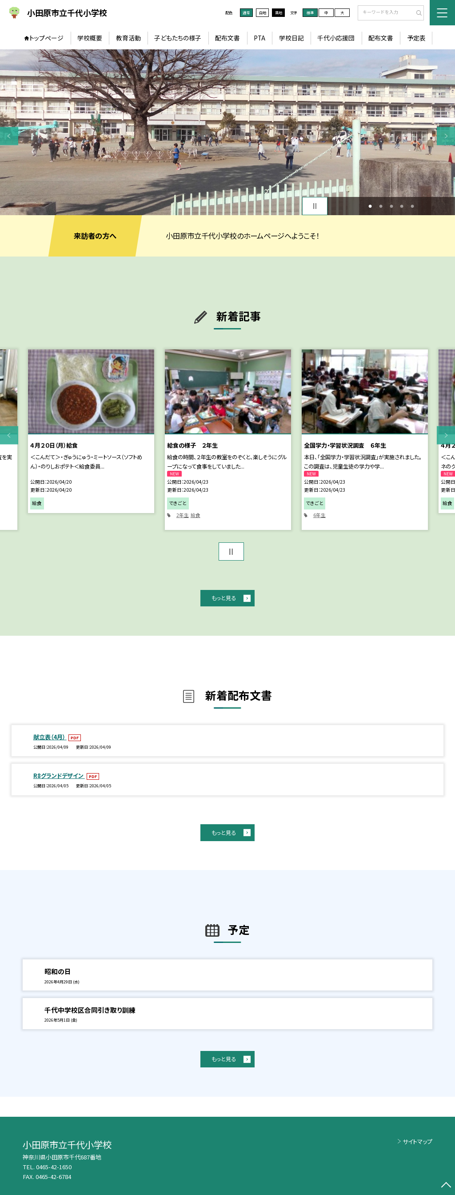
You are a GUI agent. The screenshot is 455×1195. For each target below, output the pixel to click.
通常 (246, 12)
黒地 (278, 12)
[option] (227, 132)
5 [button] (412, 206)
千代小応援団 (336, 37)
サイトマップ (417, 1141)
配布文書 (227, 37)
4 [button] (401, 206)
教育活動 (128, 37)
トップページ (46, 37)
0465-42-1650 (54, 1167)
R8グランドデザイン (59, 775)
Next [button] (446, 136)
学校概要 (89, 37)
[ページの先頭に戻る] (446, 1186)
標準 (310, 12)
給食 (195, 515)
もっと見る (224, 598)
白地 (262, 12)
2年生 (182, 515)
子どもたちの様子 (177, 37)
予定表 (416, 37)
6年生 (319, 515)
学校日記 (291, 37)
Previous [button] (9, 136)
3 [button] (391, 206)
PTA (259, 37)
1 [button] (370, 206)
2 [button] (381, 206)
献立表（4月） (50, 737)
